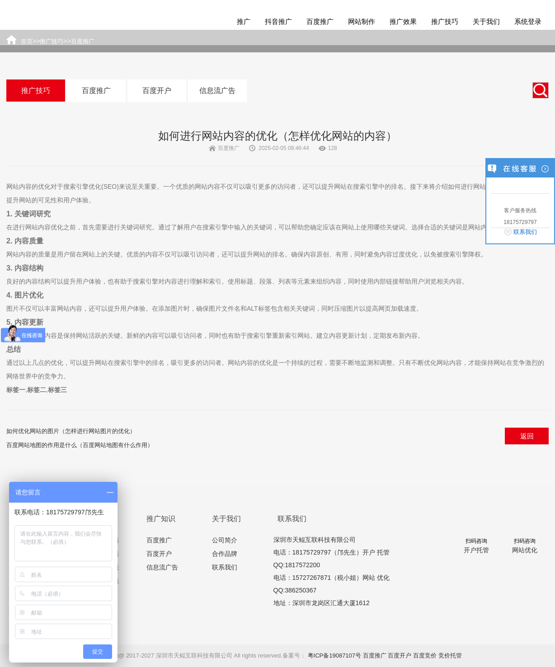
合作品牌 (224, 553)
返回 (527, 436)
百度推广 (320, 21)
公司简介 (224, 540)
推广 (243, 21)
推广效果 (403, 21)
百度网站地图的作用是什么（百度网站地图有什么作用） (79, 445)
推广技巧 (444, 21)
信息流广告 (217, 90)
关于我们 (486, 21)
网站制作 (361, 21)
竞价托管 (450, 655)
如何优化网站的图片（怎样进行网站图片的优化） (71, 431)
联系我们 (224, 567)
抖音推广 (278, 21)
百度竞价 (425, 655)
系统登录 (527, 21)
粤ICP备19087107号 (335, 655)
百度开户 (156, 90)
